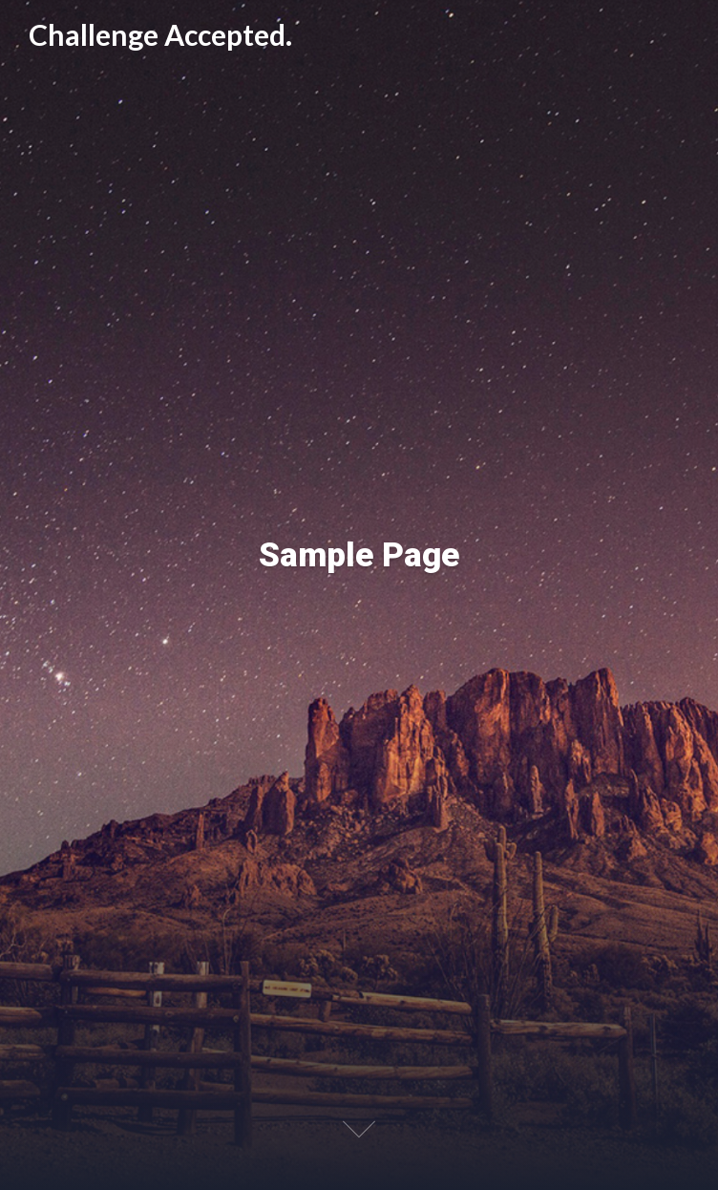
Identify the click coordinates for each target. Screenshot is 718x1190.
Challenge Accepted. (160, 35)
